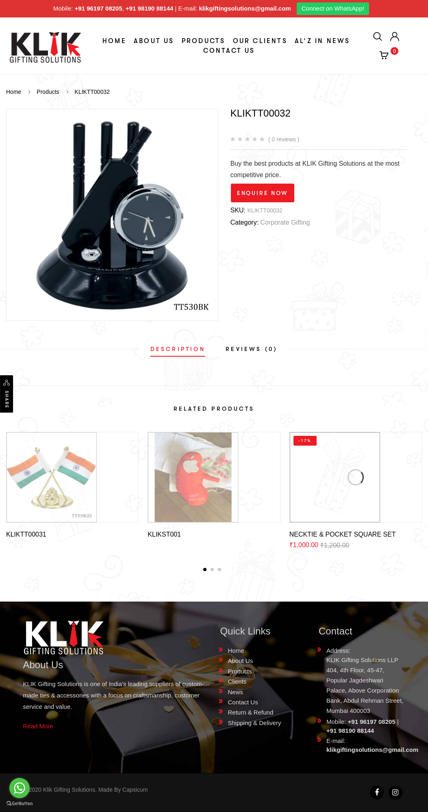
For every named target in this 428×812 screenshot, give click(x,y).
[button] (204, 569)
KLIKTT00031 (26, 534)
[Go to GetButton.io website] (20, 803)
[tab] (177, 349)
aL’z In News (322, 41)
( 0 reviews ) (283, 139)
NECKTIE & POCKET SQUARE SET (342, 534)
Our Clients (260, 41)
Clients (237, 681)
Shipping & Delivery (254, 722)
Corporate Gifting (285, 222)
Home (114, 41)
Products (204, 41)
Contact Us (229, 50)
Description (177, 349)
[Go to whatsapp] (19, 788)
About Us (154, 41)
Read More (38, 726)
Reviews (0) (252, 349)
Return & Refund (251, 712)
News (235, 692)
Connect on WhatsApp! (333, 8)
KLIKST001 (164, 534)
